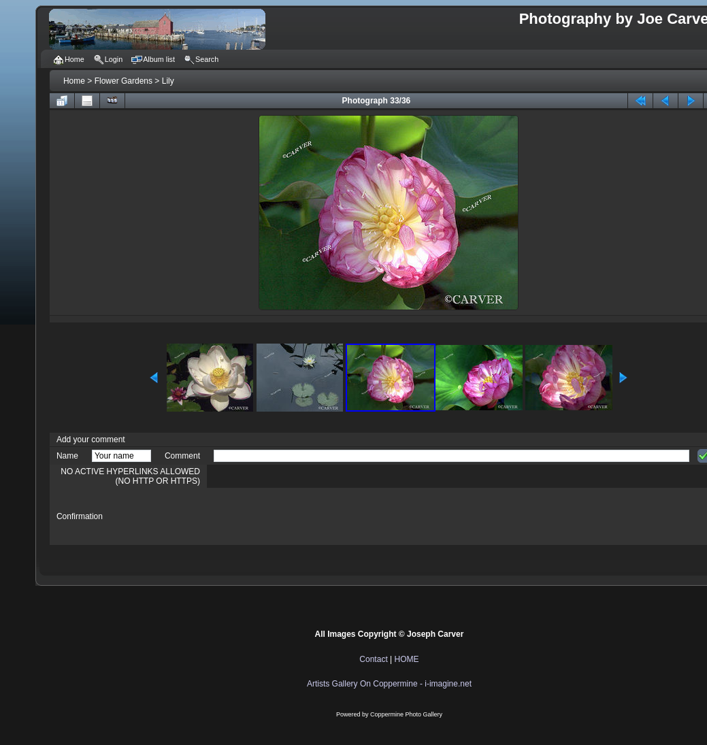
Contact (373, 659)
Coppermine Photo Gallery (406, 714)
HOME (407, 659)
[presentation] (317, 516)
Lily (168, 81)
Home (74, 81)
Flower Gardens (123, 81)
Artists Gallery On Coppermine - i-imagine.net (389, 684)
